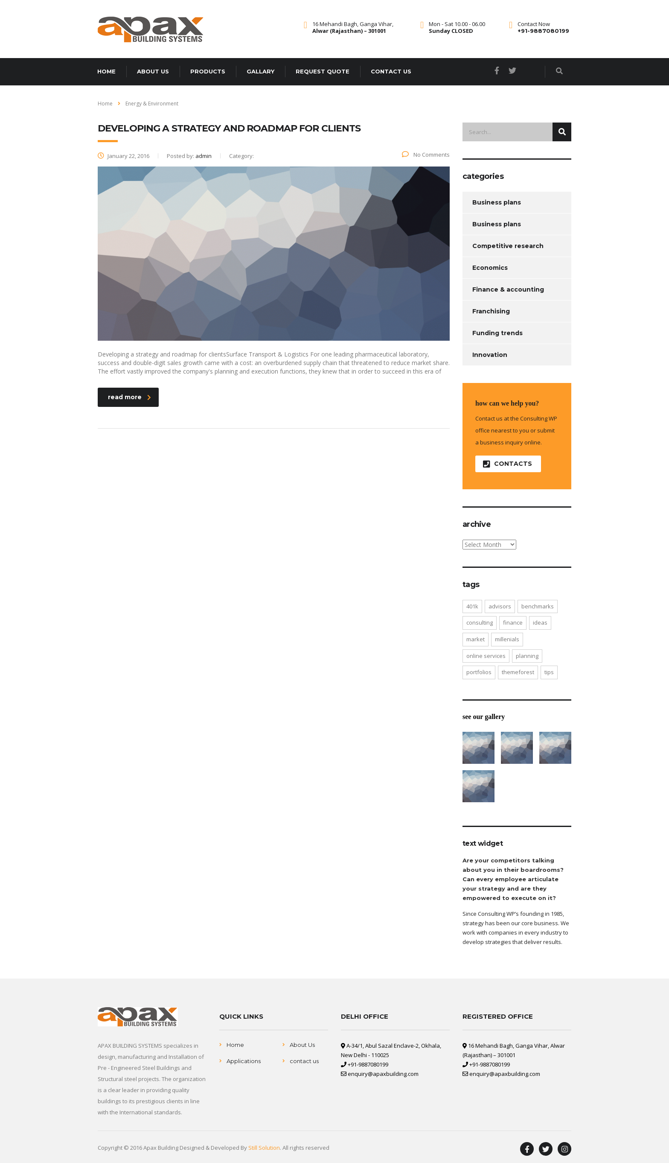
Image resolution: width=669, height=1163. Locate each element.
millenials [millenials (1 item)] (507, 639)
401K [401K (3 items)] (472, 606)
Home (106, 71)
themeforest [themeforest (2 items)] (518, 672)
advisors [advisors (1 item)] (500, 606)
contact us (304, 1061)
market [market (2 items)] (475, 639)
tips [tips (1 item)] (549, 672)
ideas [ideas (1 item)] (540, 622)
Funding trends (497, 333)
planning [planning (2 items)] (527, 656)
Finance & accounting (508, 289)
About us (153, 71)
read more (129, 397)
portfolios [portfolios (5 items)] (479, 672)
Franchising (491, 311)
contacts (507, 464)
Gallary (260, 71)
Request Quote (322, 71)
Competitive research (508, 246)
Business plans (496, 202)
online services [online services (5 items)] (486, 656)
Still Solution (264, 1147)
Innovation (489, 355)
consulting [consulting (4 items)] (479, 622)
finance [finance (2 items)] (513, 622)
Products (207, 71)
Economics (490, 268)
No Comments (426, 154)
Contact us (391, 71)
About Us (302, 1044)
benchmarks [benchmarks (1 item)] (537, 606)
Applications (244, 1061)
